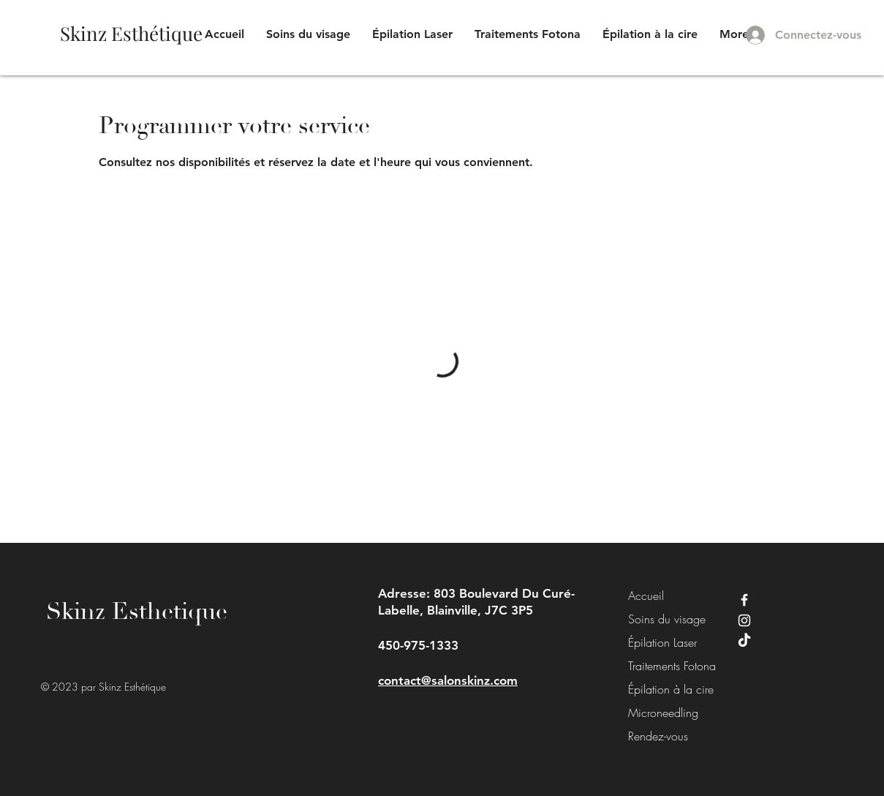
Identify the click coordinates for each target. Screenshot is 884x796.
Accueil (646, 595)
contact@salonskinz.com (448, 680)
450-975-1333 (418, 645)
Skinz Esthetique (136, 611)
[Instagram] (744, 620)
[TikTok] (744, 641)
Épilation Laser (661, 642)
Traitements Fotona (661, 666)
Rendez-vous (658, 736)
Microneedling (661, 713)
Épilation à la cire (661, 689)
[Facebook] (744, 600)
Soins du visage (661, 619)
